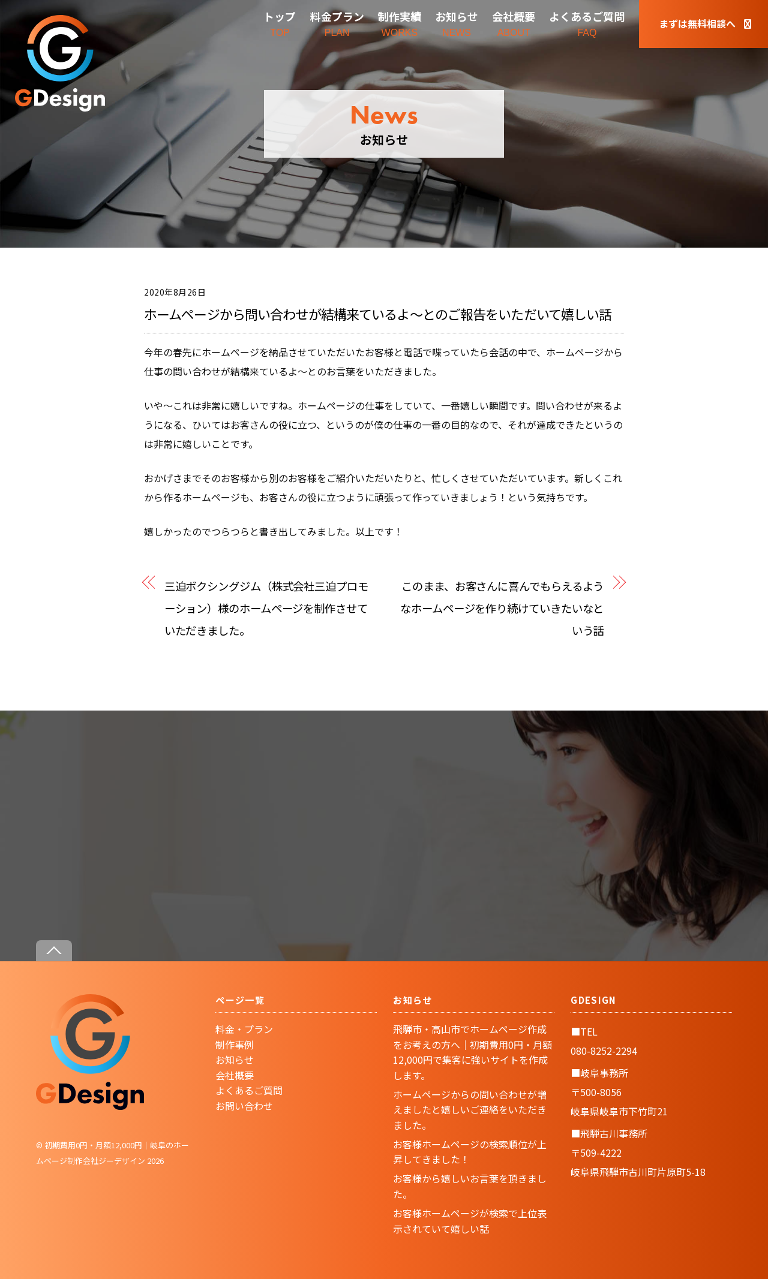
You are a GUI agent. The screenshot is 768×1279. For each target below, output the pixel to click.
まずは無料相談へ (705, 23)
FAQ (587, 23)
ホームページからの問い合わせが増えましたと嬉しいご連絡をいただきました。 (470, 1109)
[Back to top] (54, 950)
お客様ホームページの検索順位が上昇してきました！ (470, 1152)
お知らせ (234, 1059)
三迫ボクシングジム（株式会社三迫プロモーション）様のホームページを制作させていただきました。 (266, 607)
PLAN (337, 23)
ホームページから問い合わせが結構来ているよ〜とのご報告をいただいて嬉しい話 (377, 313)
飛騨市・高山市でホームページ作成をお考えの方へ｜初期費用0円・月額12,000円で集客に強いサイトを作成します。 (472, 1052)
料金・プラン (244, 1029)
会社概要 (234, 1075)
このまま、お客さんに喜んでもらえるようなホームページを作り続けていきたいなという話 (502, 607)
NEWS (456, 23)
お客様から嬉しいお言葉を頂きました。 (470, 1186)
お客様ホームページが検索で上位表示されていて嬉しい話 (470, 1221)
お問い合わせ (244, 1106)
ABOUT (513, 23)
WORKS (399, 23)
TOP (279, 23)
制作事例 (234, 1044)
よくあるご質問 (249, 1090)
